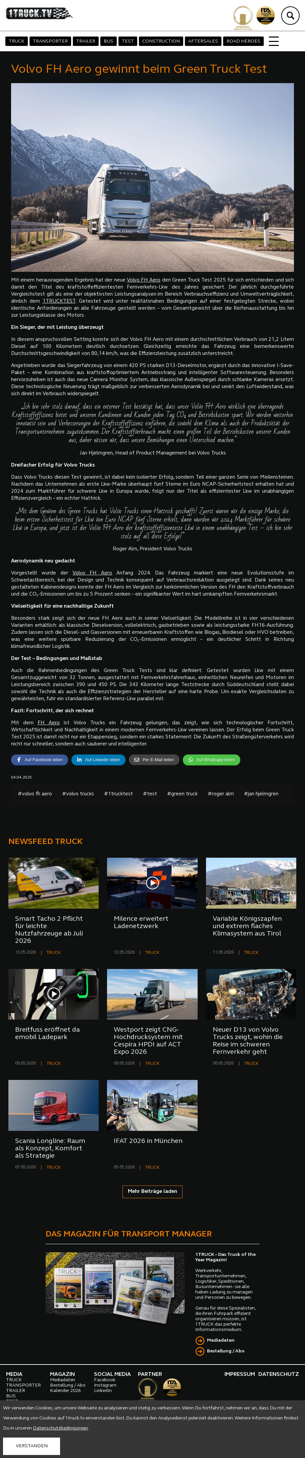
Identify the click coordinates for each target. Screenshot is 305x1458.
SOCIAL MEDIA (112, 1374)
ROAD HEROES (243, 41)
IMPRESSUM (239, 1374)
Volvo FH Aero (144, 280)
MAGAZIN (62, 1374)
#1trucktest (118, 794)
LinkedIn (103, 1390)
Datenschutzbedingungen (60, 1428)
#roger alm (221, 794)
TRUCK (16, 41)
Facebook (104, 1380)
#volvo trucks (78, 794)
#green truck (182, 794)
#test (150, 794)
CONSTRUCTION (161, 41)
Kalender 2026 (65, 1390)
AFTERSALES (203, 41)
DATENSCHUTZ (278, 1374)
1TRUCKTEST (59, 301)
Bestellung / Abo (226, 1351)
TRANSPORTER (50, 41)
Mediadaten (221, 1340)
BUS (108, 41)
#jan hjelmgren (261, 794)
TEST (128, 41)
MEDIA (14, 1374)
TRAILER (85, 41)
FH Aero (49, 723)
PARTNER (150, 1374)
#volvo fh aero (35, 794)
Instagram (105, 1385)
